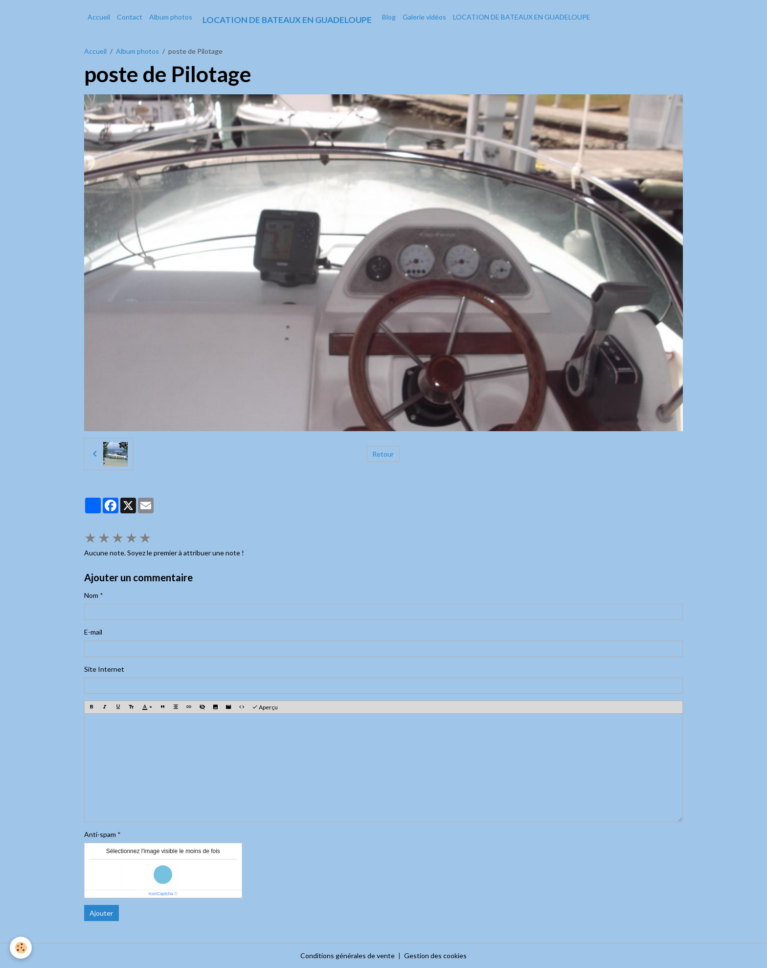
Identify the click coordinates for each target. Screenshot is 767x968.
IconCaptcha (160, 893)
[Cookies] (21, 948)
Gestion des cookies (435, 955)
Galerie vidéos (424, 17)
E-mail (93, 632)
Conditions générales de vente (347, 955)
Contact (129, 17)
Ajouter (101, 913)
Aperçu (265, 707)
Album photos (170, 17)
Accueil (99, 17)
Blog (389, 17)
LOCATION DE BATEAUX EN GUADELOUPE (521, 17)
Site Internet (104, 669)
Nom (91, 595)
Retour (383, 454)
